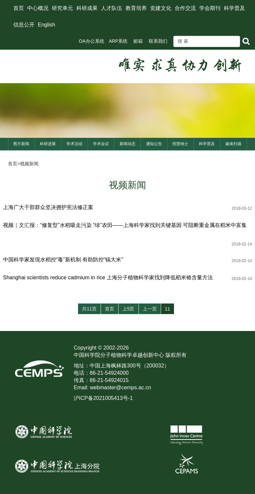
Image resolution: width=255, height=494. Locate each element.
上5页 (128, 308)
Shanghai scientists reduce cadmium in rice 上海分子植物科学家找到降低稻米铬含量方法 (108, 277)
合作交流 (185, 8)
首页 (18, 8)
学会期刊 (209, 8)
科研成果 (87, 8)
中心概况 (37, 8)
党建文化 (160, 8)
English (46, 24)
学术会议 (101, 143)
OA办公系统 (91, 41)
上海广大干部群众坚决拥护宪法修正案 (48, 207)
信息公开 (24, 24)
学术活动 (74, 143)
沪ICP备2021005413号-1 (103, 398)
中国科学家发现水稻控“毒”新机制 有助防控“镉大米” (63, 259)
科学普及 (234, 8)
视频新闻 (29, 163)
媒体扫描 (233, 143)
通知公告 (154, 143)
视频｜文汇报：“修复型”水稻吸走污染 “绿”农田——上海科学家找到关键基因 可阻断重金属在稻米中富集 (125, 225)
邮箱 (138, 41)
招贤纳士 (180, 143)
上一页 (150, 308)
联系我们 (158, 41)
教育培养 (136, 8)
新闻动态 (127, 143)
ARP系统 (118, 41)
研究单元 (62, 8)
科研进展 (48, 143)
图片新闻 (21, 143)
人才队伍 (111, 8)
